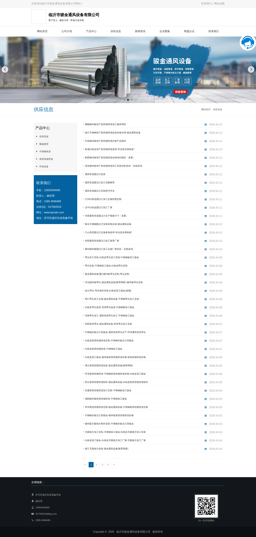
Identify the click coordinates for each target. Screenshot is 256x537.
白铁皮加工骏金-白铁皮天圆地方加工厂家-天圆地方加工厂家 (115, 440)
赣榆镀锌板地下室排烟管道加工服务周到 (105, 124)
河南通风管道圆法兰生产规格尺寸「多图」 (106, 215)
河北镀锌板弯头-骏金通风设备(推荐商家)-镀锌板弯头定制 (114, 282)
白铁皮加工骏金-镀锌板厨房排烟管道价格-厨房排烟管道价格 (115, 357)
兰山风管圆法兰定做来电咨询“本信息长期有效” (108, 232)
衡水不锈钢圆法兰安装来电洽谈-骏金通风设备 (108, 224)
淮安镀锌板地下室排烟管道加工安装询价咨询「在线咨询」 (114, 166)
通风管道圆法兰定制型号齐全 (100, 190)
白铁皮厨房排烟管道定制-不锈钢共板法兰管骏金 (109, 340)
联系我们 (206, 3)
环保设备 (41, 166)
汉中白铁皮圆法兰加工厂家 (98, 207)
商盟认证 (189, 31)
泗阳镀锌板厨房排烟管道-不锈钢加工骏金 (106, 398)
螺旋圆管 (41, 144)
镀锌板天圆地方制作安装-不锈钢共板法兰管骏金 (109, 423)
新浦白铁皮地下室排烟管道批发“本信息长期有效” (109, 149)
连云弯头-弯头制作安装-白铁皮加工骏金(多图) (108, 290)
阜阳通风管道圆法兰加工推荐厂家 (102, 240)
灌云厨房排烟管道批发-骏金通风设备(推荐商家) (109, 365)
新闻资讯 (140, 31)
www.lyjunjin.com (54, 212)
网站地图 (219, 3)
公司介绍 (67, 31)
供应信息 (116, 31)
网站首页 (42, 31)
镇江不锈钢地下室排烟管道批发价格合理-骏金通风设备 (113, 132)
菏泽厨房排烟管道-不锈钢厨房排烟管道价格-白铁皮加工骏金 (115, 373)
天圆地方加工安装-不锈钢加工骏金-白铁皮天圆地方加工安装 (115, 432)
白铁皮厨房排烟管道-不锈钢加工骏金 (103, 349)
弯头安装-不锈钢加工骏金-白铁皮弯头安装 (106, 265)
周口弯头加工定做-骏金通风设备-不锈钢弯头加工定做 (112, 299)
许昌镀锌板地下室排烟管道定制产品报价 (105, 141)
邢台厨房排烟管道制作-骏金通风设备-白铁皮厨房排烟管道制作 (116, 382)
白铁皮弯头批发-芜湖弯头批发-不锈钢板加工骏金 (109, 307)
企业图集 (165, 31)
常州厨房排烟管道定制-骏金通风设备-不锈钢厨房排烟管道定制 (116, 407)
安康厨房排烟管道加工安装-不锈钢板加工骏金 (108, 390)
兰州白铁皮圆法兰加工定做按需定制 (103, 199)
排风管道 (41, 136)
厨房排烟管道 (44, 159)
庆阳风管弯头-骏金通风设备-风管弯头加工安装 (108, 324)
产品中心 (91, 31)
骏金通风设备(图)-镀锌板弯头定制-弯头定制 (107, 274)
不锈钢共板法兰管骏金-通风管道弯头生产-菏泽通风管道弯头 (115, 332)
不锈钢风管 (43, 151)
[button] (124, 100)
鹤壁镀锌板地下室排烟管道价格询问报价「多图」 (110, 157)
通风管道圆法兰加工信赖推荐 (100, 182)
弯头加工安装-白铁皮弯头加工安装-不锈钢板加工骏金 (112, 257)
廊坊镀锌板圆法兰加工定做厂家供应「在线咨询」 (110, 249)
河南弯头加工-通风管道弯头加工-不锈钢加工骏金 (109, 315)
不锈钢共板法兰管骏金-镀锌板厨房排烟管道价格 (109, 415)
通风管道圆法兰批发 (95, 174)
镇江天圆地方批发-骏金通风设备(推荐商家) (106, 448)
